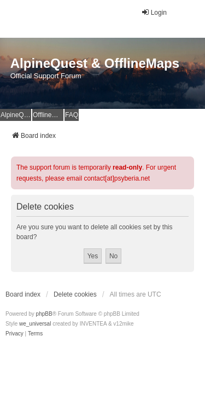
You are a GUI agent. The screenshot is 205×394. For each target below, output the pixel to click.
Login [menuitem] (154, 12)
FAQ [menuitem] (71, 115)
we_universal (35, 324)
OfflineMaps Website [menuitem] (48, 115)
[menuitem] (14, 334)
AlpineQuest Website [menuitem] (16, 115)
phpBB (44, 314)
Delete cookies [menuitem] (75, 294)
